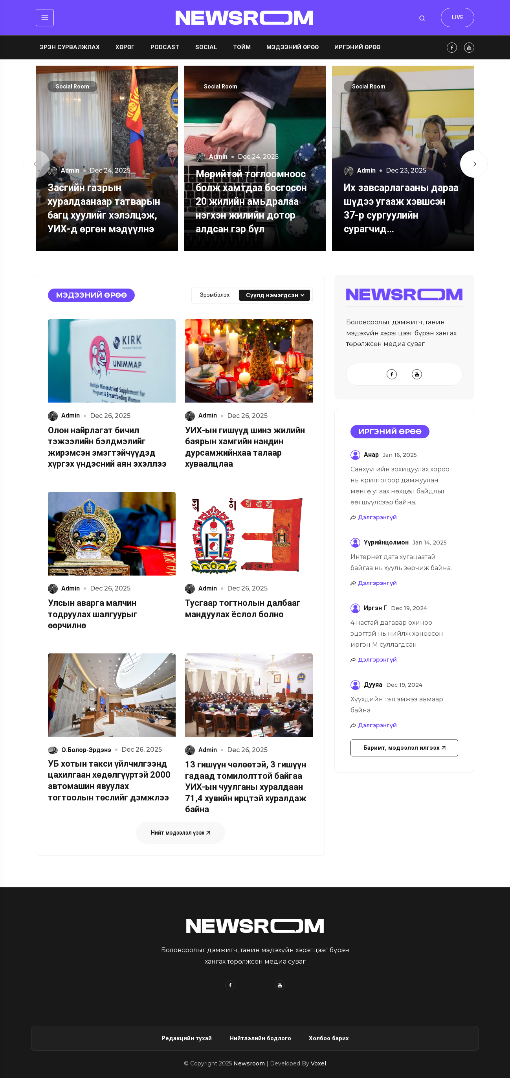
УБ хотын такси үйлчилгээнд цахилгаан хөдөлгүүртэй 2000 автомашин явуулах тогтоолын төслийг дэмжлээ (109, 780)
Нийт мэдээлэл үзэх (180, 833)
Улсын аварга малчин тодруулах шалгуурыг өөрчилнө (93, 614)
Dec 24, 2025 (106, 170)
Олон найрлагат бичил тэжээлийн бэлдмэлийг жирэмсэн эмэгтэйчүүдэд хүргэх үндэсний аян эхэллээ (107, 447)
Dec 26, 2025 (107, 416)
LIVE (457, 17)
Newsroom (249, 1063)
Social (206, 47)
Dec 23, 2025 (403, 170)
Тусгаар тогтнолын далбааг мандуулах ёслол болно (243, 608)
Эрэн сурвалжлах (70, 47)
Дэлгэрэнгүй (377, 517)
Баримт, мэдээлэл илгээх (404, 747)
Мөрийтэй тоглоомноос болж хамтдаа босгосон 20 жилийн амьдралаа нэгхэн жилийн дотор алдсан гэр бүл (251, 201)
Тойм (242, 47)
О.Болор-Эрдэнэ (79, 750)
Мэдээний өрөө (292, 47)
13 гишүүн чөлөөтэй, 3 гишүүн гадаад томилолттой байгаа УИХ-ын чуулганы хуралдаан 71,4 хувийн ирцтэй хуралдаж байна (245, 787)
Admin (63, 170)
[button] (36, 164)
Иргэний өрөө (357, 47)
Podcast (164, 47)
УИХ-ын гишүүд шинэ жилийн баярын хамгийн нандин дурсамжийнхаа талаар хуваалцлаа (245, 447)
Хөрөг (125, 47)
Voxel (318, 1063)
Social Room (72, 86)
